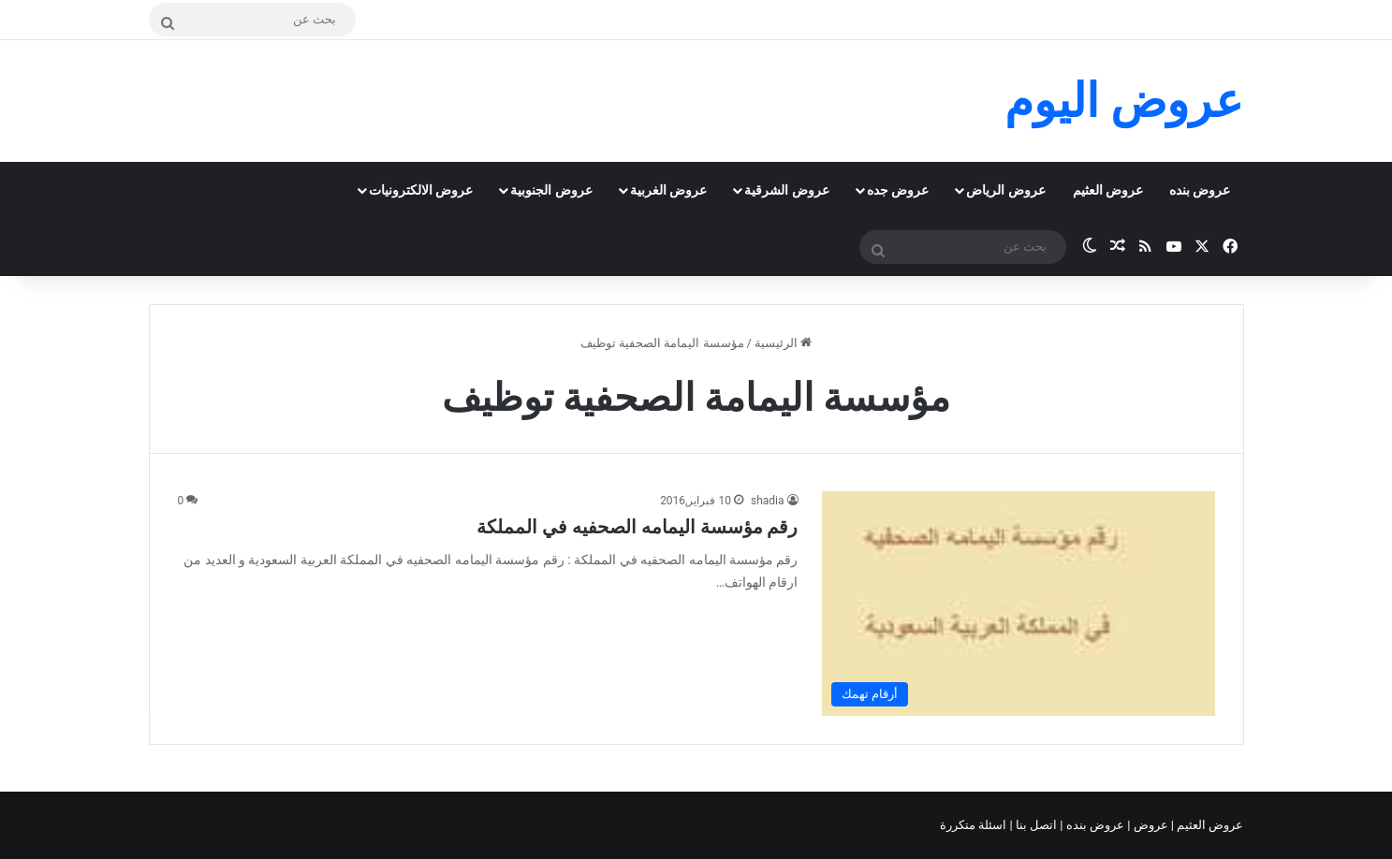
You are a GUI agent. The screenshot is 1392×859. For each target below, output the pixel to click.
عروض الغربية (668, 189)
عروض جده (898, 189)
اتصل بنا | (1035, 825)
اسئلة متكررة (974, 825)
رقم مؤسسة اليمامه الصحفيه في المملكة (637, 527)
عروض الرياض (1005, 189)
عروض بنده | (1093, 825)
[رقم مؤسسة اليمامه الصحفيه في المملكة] (1018, 603)
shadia (767, 500)
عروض (1150, 825)
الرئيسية (783, 343)
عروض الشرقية (786, 189)
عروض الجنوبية (551, 189)
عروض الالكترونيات (421, 189)
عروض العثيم (1108, 189)
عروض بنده (1199, 189)
